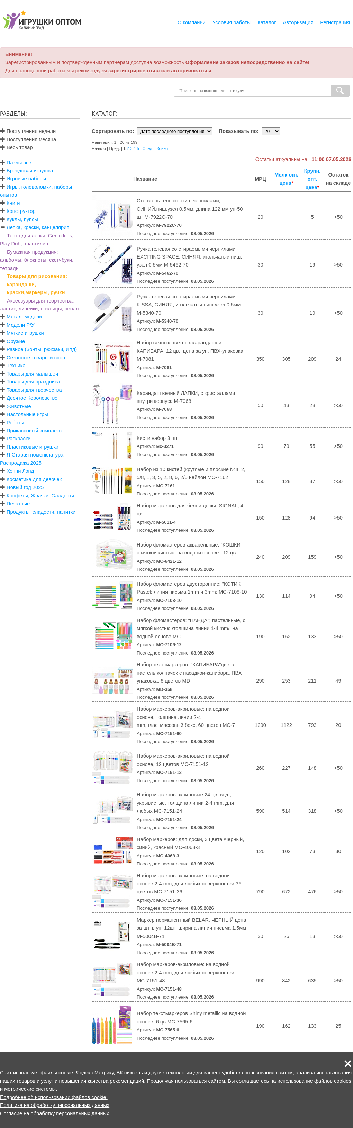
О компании (192, 22)
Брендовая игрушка (30, 170)
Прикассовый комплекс (34, 430)
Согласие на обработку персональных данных (54, 1113)
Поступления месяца (28, 139)
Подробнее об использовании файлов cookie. (54, 1097)
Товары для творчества (34, 390)
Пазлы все (19, 162)
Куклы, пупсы (22, 219)
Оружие (16, 341)
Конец (162, 148)
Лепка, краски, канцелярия (38, 227)
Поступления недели (28, 131)
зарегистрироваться (134, 70)
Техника (16, 365)
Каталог (266, 22)
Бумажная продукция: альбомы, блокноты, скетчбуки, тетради (36, 260)
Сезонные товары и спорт (37, 357)
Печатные (18, 503)
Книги (13, 203)
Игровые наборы (26, 178)
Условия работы (231, 22)
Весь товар (16, 147)
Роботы (15, 422)
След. (148, 148)
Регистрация (335, 22)
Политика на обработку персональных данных (54, 1105)
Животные (19, 406)
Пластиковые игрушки (32, 447)
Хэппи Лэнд (20, 471)
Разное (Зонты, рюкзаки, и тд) (42, 349)
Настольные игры (27, 414)
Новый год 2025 (25, 487)
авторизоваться (191, 70)
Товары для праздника (33, 382)
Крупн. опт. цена (312, 179)
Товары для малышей (32, 374)
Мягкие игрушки (25, 333)
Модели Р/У (20, 325)
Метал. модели (24, 316)
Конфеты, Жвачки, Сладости (40, 495)
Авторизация (298, 22)
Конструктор (21, 211)
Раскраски (18, 438)
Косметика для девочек (34, 479)
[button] (348, 1063)
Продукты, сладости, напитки (41, 512)
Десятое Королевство (32, 398)
